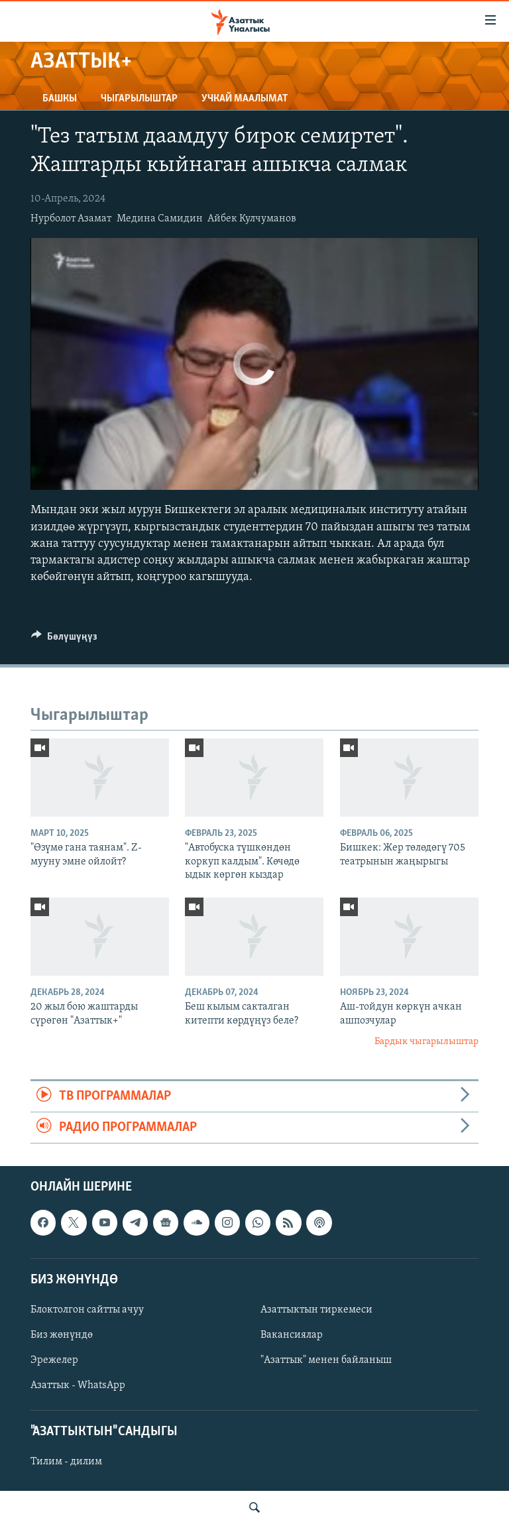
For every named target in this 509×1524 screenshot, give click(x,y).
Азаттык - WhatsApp (77, 1385)
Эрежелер (54, 1360)
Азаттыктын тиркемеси (316, 1310)
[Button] (64, 639)
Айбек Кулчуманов (251, 218)
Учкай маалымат (244, 98)
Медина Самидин (160, 218)
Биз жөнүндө (61, 1335)
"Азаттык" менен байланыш (326, 1360)
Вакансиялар (291, 1335)
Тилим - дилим (66, 1462)
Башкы (59, 98)
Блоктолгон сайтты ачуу (87, 1310)
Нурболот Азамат (70, 218)
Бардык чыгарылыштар (426, 1042)
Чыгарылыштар (139, 98)
